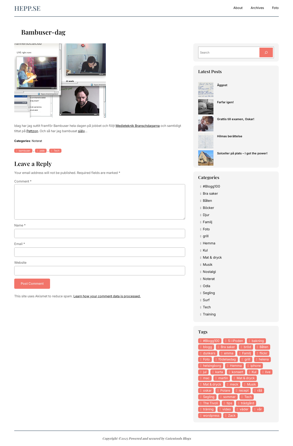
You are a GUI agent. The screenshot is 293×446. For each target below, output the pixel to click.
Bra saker (210, 193)
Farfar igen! (225, 102)
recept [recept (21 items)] (244, 390)
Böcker (208, 208)
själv (81, 131)
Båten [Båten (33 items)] (264, 347)
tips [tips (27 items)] (229, 403)
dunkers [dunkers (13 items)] (209, 353)
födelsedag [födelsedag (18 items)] (227, 359)
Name (20, 225)
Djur (206, 215)
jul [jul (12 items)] (205, 372)
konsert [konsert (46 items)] (237, 372)
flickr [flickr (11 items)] (263, 353)
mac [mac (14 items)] (206, 378)
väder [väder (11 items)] (244, 409)
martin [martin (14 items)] (223, 378)
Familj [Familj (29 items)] (246, 353)
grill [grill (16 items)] (247, 359)
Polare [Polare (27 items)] (225, 390)
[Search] (266, 52)
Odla (206, 286)
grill (206, 236)
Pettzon (32, 131)
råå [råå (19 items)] (259, 390)
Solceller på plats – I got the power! (242, 153)
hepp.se (27, 8)
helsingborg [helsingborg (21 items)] (212, 366)
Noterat (37, 141)
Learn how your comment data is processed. (107, 296)
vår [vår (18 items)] (259, 409)
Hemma (209, 243)
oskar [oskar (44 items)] (207, 390)
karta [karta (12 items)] (219, 372)
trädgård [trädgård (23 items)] (247, 403)
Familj (207, 222)
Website (20, 262)
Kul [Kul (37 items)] (254, 372)
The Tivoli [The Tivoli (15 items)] (210, 403)
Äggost (222, 85)
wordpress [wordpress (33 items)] (211, 415)
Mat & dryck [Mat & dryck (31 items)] (212, 384)
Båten (207, 201)
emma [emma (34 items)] (228, 353)
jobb (42, 150)
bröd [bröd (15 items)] (247, 347)
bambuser (24, 150)
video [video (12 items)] (226, 409)
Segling (209, 293)
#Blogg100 (211, 186)
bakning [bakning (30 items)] (258, 341)
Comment (23, 181)
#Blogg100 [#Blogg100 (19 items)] (211, 341)
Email (19, 244)
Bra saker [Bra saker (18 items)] (228, 347)
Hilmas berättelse (229, 136)
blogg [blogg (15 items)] (207, 347)
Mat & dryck (212, 257)
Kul (205, 250)
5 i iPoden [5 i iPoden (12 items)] (235, 341)
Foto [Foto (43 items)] (206, 359)
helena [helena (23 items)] (264, 359)
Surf (206, 300)
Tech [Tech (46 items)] (248, 397)
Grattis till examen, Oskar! (235, 119)
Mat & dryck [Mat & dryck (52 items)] (246, 378)
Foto (206, 229)
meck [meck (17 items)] (234, 384)
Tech (56, 150)
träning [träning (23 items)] (208, 409)
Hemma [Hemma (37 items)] (236, 366)
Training (209, 314)
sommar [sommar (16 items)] (229, 397)
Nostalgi (209, 272)
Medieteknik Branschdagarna (138, 126)
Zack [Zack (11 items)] (232, 415)
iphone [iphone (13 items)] (255, 366)
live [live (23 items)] (267, 372)
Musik (207, 265)
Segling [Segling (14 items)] (208, 397)
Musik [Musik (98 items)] (251, 384)
